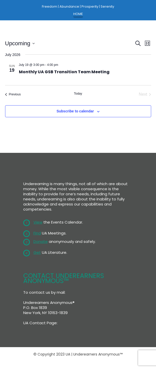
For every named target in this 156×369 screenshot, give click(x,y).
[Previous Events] (13, 94)
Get (37, 252)
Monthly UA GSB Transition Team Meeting (64, 72)
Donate (40, 241)
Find (37, 233)
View (37, 222)
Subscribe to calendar (75, 111)
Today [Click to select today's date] (78, 93)
